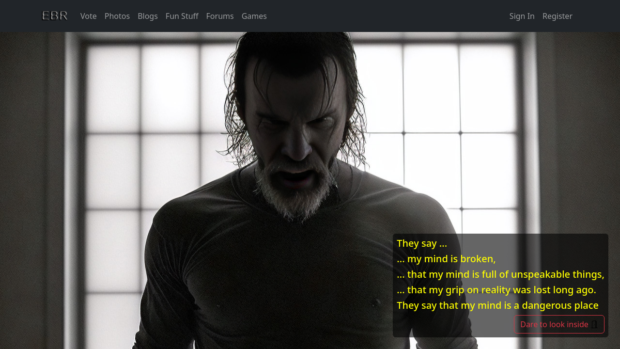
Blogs (148, 16)
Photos (117, 16)
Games (254, 16)
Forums (220, 16)
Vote (88, 16)
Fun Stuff (182, 16)
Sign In (522, 16)
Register (557, 16)
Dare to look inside (559, 324)
